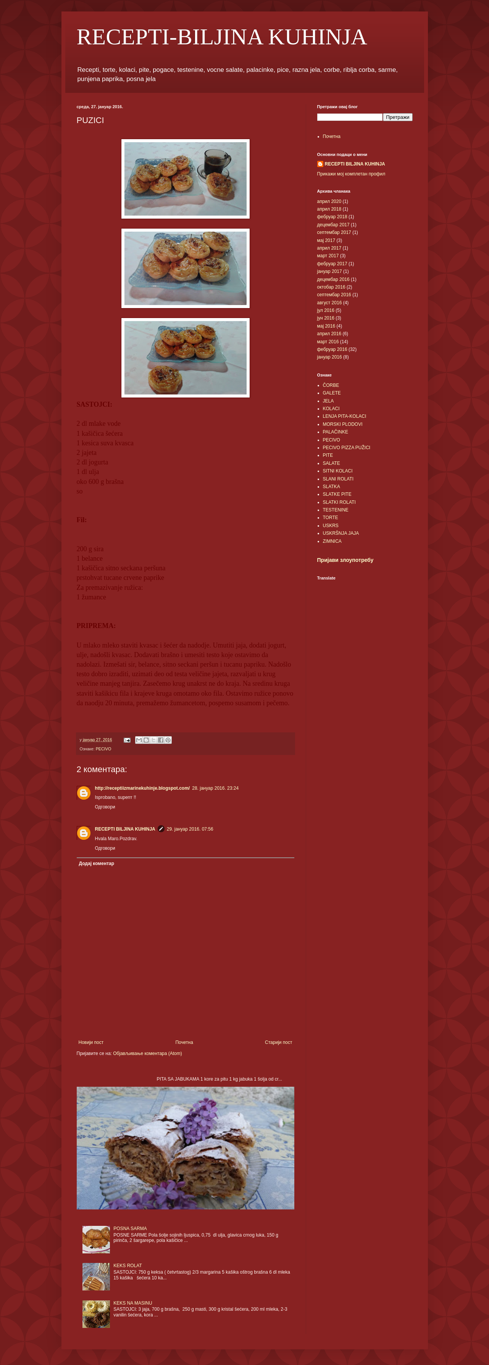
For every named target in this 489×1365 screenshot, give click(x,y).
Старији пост (278, 1042)
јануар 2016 (329, 357)
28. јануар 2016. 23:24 (215, 788)
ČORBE (331, 385)
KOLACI (331, 408)
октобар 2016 (331, 287)
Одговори (105, 807)
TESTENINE (336, 510)
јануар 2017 (329, 271)
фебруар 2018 (332, 216)
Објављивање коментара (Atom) (147, 1053)
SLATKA (331, 486)
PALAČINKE (335, 432)
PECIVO (103, 749)
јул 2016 (325, 310)
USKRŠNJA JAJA (341, 533)
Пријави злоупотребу (345, 560)
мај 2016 (326, 326)
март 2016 (328, 341)
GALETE (332, 393)
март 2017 (328, 255)
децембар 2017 (333, 224)
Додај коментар (97, 863)
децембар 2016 (333, 279)
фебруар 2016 (332, 349)
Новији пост (91, 1042)
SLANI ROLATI (338, 479)
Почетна (184, 1042)
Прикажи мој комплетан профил (351, 174)
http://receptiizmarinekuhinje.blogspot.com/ (142, 788)
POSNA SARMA (130, 1228)
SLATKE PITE (337, 494)
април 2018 (329, 209)
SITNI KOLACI (338, 471)
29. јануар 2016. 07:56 (190, 829)
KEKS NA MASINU (132, 1303)
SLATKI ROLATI (339, 502)
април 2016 (329, 333)
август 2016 (329, 302)
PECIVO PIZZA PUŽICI (347, 447)
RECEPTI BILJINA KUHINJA (125, 829)
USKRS (331, 525)
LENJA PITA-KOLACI (344, 416)
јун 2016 (325, 318)
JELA (328, 401)
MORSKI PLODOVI (343, 424)
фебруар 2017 (332, 263)
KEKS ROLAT (127, 1265)
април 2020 (329, 201)
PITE (328, 455)
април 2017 (329, 248)
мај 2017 (326, 240)
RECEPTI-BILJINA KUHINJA (222, 36)
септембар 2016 (334, 294)
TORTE (330, 517)
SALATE (331, 463)
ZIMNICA (332, 541)
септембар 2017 (334, 232)
